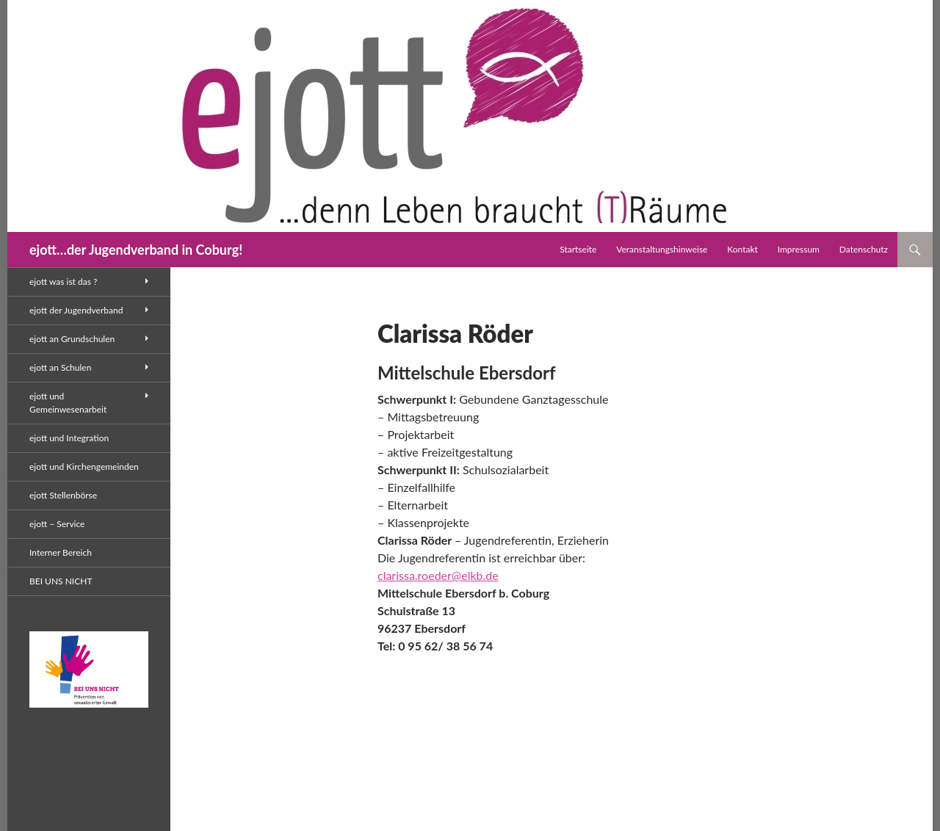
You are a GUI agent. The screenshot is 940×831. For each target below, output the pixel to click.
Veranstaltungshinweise (661, 249)
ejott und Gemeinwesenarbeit (67, 403)
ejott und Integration (69, 437)
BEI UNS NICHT (60, 581)
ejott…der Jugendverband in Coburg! (135, 250)
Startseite (578, 249)
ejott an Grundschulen (72, 338)
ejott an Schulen (60, 367)
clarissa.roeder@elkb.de (438, 575)
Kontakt (742, 249)
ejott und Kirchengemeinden (84, 466)
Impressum (799, 249)
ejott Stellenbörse (63, 495)
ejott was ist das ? (63, 281)
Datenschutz (863, 249)
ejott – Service (56, 523)
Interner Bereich (60, 552)
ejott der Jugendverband (76, 310)
